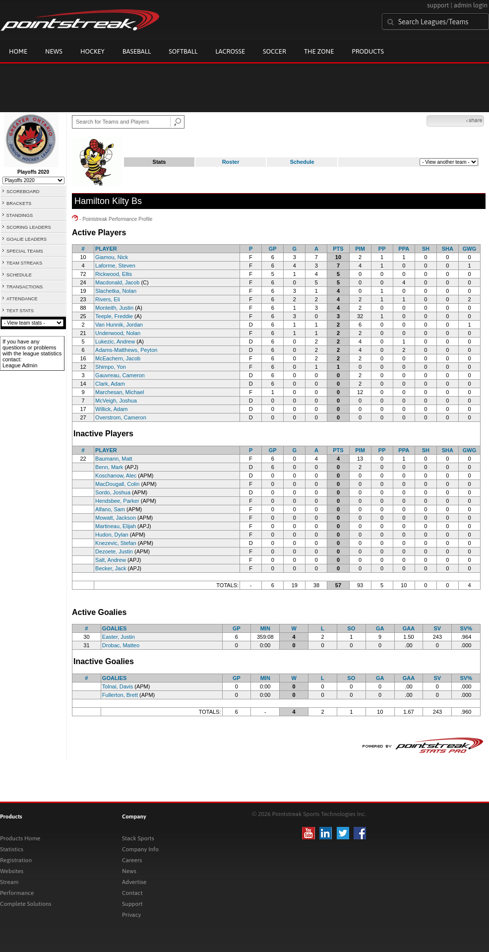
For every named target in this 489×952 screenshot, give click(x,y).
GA (380, 628)
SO (351, 628)
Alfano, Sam (110, 509)
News (53, 51)
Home (18, 51)
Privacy (131, 914)
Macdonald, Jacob (117, 282)
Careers (132, 860)
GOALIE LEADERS (26, 239)
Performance (17, 892)
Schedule (302, 162)
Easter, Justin (118, 637)
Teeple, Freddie (114, 316)
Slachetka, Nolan (115, 291)
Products (368, 51)
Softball (183, 51)
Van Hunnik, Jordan (119, 325)
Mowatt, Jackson (115, 518)
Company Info (140, 849)
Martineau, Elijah (115, 526)
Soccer (274, 51)
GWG (470, 249)
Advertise (134, 882)
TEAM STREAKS (24, 263)
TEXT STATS (20, 310)
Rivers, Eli (107, 299)
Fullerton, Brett (120, 695)
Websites (11, 871)
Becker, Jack (110, 568)
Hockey (92, 51)
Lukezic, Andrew (115, 341)
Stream (9, 882)
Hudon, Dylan (111, 535)
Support (132, 903)
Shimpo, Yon (110, 367)
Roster (231, 162)
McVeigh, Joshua (116, 401)
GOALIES (114, 628)
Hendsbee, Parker (117, 501)
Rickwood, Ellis (113, 274)
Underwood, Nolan (117, 333)
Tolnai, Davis (117, 686)
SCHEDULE (19, 274)
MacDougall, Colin (117, 484)
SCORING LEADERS (28, 227)
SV (437, 628)
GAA (409, 628)
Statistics (11, 849)
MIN (265, 628)
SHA (447, 249)
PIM (360, 249)
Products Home (20, 838)
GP (273, 249)
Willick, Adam (111, 409)
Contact (132, 892)
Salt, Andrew (110, 560)
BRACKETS (18, 203)
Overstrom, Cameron (120, 417)
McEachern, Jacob (117, 358)
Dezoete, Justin (114, 551)
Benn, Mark (109, 467)
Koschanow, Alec (115, 475)
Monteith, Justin (114, 308)
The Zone (319, 51)
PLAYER (106, 249)
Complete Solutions (25, 903)
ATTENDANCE (22, 298)
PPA (403, 249)
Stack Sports (138, 838)
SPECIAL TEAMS (24, 251)
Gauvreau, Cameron (120, 375)
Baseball (136, 51)
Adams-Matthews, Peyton (126, 350)
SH (425, 249)
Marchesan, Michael (119, 392)
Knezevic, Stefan (115, 543)
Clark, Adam (110, 384)
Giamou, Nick (111, 257)
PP (382, 249)
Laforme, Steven (115, 266)
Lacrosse (230, 51)
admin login (471, 5)
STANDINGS (19, 215)
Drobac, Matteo (120, 645)
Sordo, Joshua (112, 492)
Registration (16, 860)
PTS (338, 249)
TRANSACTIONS (24, 286)
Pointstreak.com (80, 21)
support (438, 5)
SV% (466, 628)
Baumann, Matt (113, 459)
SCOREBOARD (22, 191)
